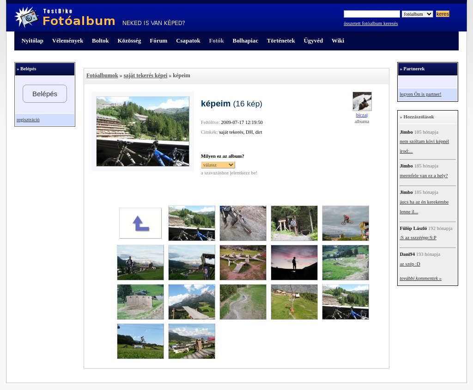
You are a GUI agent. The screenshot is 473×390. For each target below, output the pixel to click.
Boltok (100, 40)
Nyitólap (32, 40)
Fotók (216, 40)
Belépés (44, 94)
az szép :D (410, 263)
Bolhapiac (245, 40)
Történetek (281, 40)
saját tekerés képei (146, 75)
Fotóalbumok (102, 75)
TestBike (99, 17)
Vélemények (68, 40)
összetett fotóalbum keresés (371, 23)
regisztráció (28, 119)
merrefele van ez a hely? (424, 175)
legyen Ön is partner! (420, 94)
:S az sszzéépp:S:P (418, 237)
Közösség (129, 40)
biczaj (362, 115)
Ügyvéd (313, 40)
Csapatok (188, 40)
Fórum (158, 40)
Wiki (338, 40)
